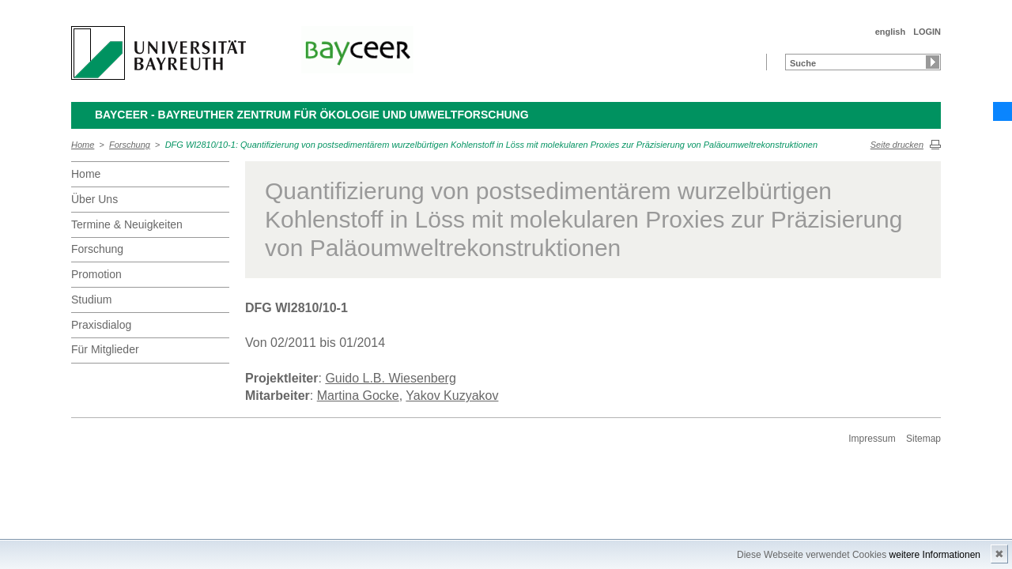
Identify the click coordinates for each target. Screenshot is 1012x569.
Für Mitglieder (105, 349)
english (890, 31)
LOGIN (927, 31)
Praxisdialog (101, 324)
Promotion (96, 274)
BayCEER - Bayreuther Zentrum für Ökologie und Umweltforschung (312, 114)
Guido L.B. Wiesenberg (390, 378)
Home (82, 144)
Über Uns (94, 199)
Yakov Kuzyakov (452, 395)
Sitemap (923, 438)
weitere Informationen (934, 554)
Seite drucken (896, 144)
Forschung (129, 144)
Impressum (871, 438)
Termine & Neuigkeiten (127, 224)
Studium (91, 299)
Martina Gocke (358, 395)
